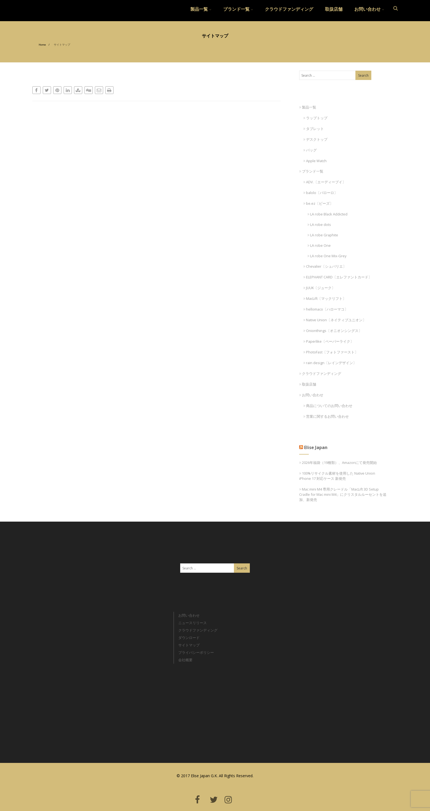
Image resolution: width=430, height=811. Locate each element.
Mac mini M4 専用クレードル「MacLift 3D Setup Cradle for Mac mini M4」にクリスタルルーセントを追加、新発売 (342, 494)
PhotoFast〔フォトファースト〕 (330, 352)
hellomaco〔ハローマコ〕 (325, 309)
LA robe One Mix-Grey (326, 255)
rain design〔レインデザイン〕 (330, 362)
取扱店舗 (334, 9)
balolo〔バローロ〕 (320, 192)
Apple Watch (315, 160)
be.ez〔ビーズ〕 (318, 203)
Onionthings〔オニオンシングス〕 (332, 330)
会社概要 (185, 659)
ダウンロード (189, 637)
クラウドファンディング (289, 9)
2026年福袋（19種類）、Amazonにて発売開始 (339, 462)
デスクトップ (315, 139)
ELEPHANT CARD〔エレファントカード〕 (337, 277)
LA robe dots (319, 224)
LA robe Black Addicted (327, 214)
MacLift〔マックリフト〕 (324, 298)
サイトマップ (189, 645)
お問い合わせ (369, 9)
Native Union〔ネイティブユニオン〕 (334, 319)
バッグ (310, 150)
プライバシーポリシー (196, 652)
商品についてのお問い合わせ (327, 405)
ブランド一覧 (238, 9)
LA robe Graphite (322, 234)
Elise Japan (44, 7)
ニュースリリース (192, 622)
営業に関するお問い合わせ (326, 416)
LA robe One (319, 245)
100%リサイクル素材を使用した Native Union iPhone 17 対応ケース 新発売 (337, 476)
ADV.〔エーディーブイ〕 (324, 181)
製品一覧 (200, 9)
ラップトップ (315, 117)
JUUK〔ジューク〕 (319, 287)
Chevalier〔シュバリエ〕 (324, 266)
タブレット (313, 128)
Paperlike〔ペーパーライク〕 (328, 341)
